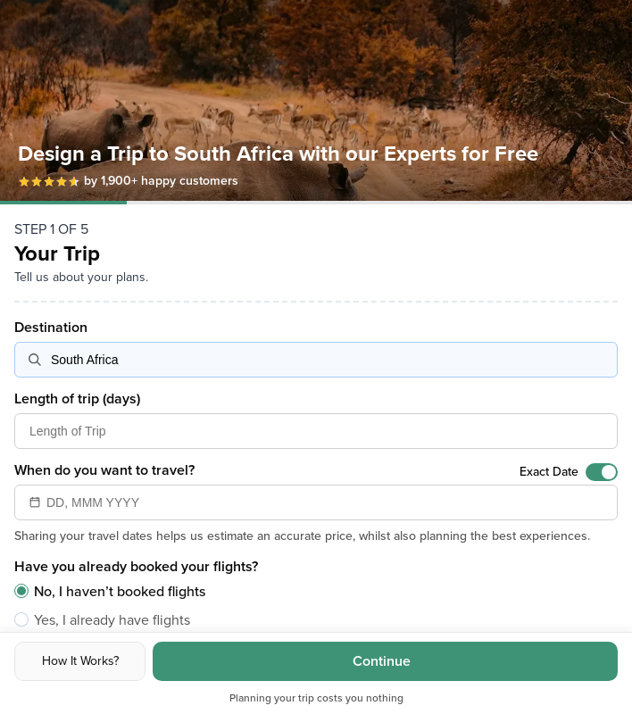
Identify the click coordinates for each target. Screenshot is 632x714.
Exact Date (549, 471)
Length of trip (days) (77, 399)
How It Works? (80, 660)
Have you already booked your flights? (136, 567)
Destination (50, 327)
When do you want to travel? (104, 470)
